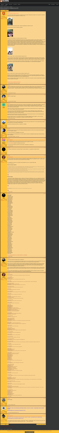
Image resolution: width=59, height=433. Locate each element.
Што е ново (10, 4)
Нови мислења (2, 5)
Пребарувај (5, 5)
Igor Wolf (2, 9)
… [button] (3, 10)
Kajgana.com (2, 4)
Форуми (6, 4)
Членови (19, 4)
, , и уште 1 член (13, 136)
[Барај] (57, 4)
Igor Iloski (27, 162)
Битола (6, 136)
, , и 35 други (14, 83)
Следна (7, 10)
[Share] (44, 12)
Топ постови (15, 4)
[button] (12, 4)
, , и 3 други (11, 118)
